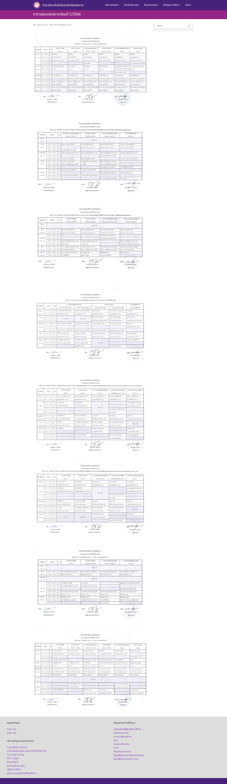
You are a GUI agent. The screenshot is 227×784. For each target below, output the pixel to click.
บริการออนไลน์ (112, 5)
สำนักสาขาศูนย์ (151, 5)
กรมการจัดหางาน (121, 744)
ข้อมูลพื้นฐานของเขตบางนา (126, 759)
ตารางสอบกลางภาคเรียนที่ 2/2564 (57, 14)
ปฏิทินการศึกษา (14, 769)
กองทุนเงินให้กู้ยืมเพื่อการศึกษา (127, 729)
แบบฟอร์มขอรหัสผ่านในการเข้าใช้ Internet (26, 751)
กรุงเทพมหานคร (121, 733)
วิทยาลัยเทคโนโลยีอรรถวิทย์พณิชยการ (63, 5)
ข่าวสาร (55, 25)
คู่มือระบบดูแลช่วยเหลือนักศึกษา (21, 773)
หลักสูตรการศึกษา (172, 5)
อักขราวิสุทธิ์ (12, 762)
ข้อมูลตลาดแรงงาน (122, 751)
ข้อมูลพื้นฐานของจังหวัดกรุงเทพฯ (129, 755)
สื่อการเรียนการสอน (16, 766)
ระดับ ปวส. (12, 733)
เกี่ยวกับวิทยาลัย (132, 5)
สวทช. (116, 748)
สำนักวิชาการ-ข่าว (65, 25)
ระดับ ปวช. (12, 729)
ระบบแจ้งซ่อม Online (17, 747)
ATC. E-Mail (13, 758)
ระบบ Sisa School (15, 754)
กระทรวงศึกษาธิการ (123, 737)
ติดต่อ (188, 5)
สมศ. (116, 740)
